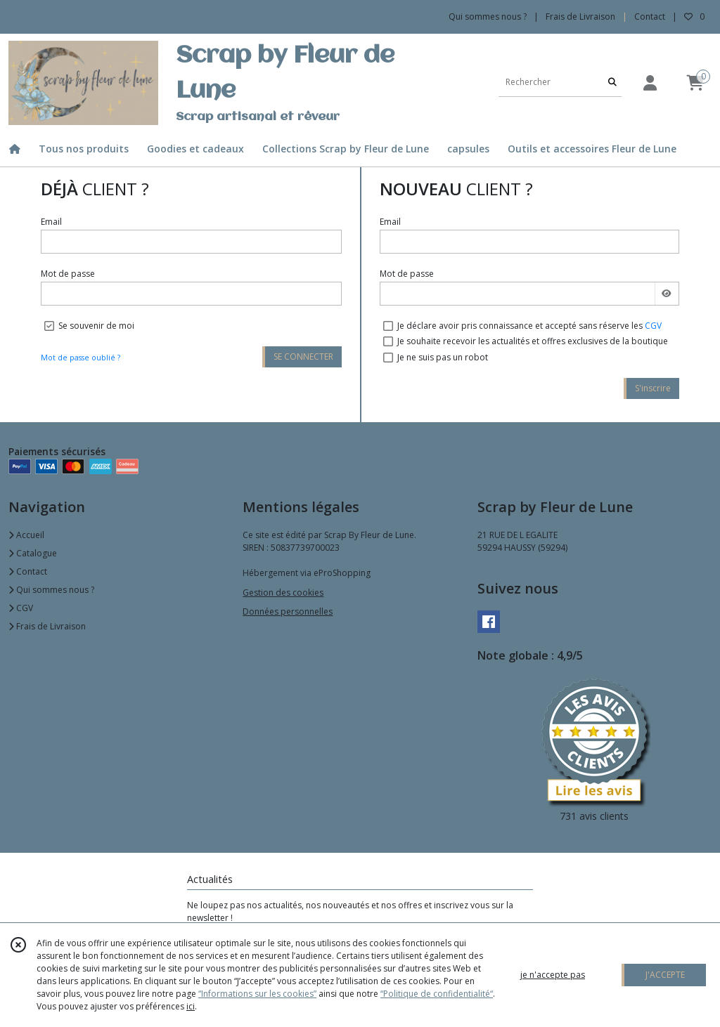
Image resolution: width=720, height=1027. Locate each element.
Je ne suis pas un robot (442, 357)
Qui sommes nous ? (51, 590)
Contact (649, 16)
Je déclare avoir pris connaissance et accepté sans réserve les (529, 326)
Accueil (26, 535)
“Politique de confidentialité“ (436, 994)
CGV (653, 326)
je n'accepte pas (552, 975)
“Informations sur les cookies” (257, 994)
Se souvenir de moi (96, 326)
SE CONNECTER (303, 356)
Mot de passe (68, 274)
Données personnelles (288, 611)
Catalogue (32, 553)
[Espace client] (650, 82)
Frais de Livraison (47, 626)
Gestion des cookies (283, 592)
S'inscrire (653, 388)
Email (51, 222)
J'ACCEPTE (665, 975)
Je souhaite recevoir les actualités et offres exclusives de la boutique (532, 341)
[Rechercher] (612, 82)
